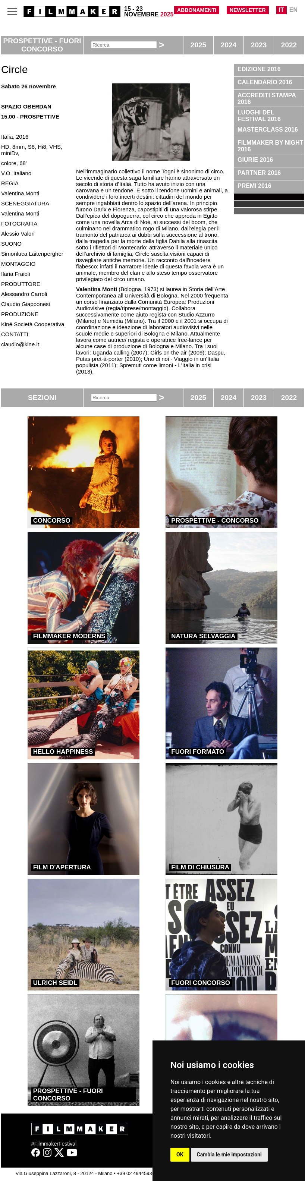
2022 (289, 45)
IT (281, 10)
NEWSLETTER (247, 10)
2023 (259, 45)
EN (293, 10)
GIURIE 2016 (255, 160)
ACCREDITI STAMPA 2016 (267, 98)
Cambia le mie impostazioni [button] (229, 1155)
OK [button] (179, 1155)
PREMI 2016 (254, 186)
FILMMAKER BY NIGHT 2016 (271, 145)
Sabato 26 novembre (28, 86)
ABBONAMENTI (196, 10)
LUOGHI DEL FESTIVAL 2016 (259, 115)
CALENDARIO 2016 (265, 82)
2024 (228, 45)
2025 (198, 45)
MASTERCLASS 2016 (268, 129)
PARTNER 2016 (259, 173)
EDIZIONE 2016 (259, 69)
